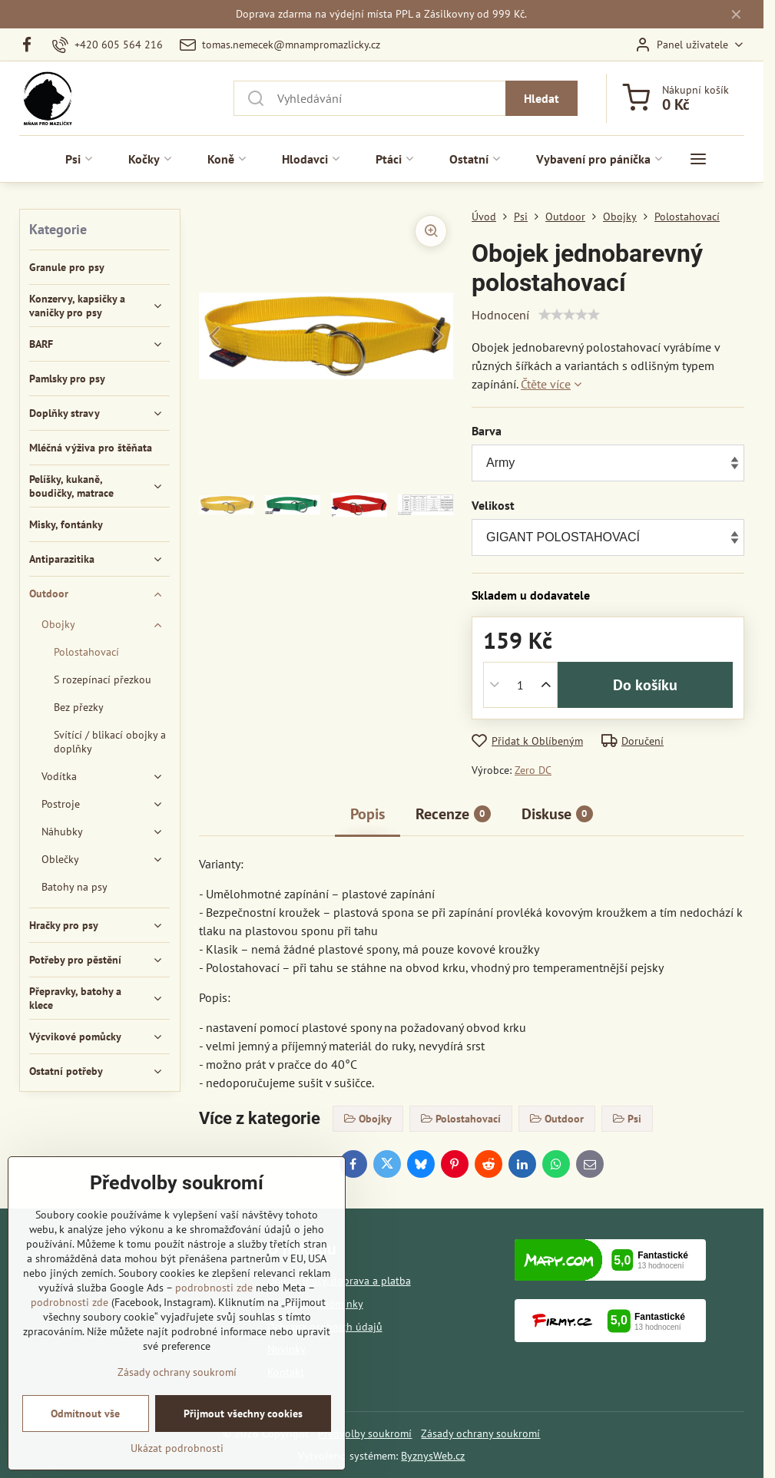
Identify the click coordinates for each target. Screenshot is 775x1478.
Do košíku (645, 685)
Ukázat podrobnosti (177, 1448)
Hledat (541, 98)
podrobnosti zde (214, 1287)
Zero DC (533, 770)
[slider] (569, 315)
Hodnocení (500, 314)
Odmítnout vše (85, 1413)
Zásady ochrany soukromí (480, 1433)
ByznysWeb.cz (433, 1456)
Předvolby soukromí (365, 1433)
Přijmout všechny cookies (243, 1413)
